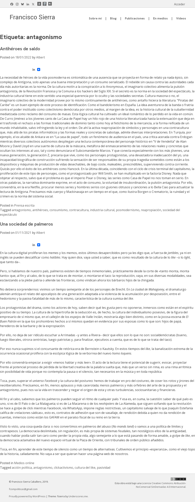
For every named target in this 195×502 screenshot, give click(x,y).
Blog (113, 18)
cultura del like (85, 467)
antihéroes (40, 210)
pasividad (103, 467)
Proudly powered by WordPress (27, 496)
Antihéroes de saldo (20, 49)
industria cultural (102, 210)
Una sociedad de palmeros (26, 224)
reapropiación (151, 210)
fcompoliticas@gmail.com (23, 489)
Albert (40, 57)
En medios (160, 18)
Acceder (179, 4)
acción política (22, 467)
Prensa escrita (24, 205)
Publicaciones (135, 18)
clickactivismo (63, 467)
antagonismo (21, 210)
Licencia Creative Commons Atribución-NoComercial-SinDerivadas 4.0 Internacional (161, 484)
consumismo (59, 210)
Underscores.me (78, 496)
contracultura (79, 210)
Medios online (24, 463)
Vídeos (181, 18)
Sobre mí (95, 18)
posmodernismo (127, 210)
